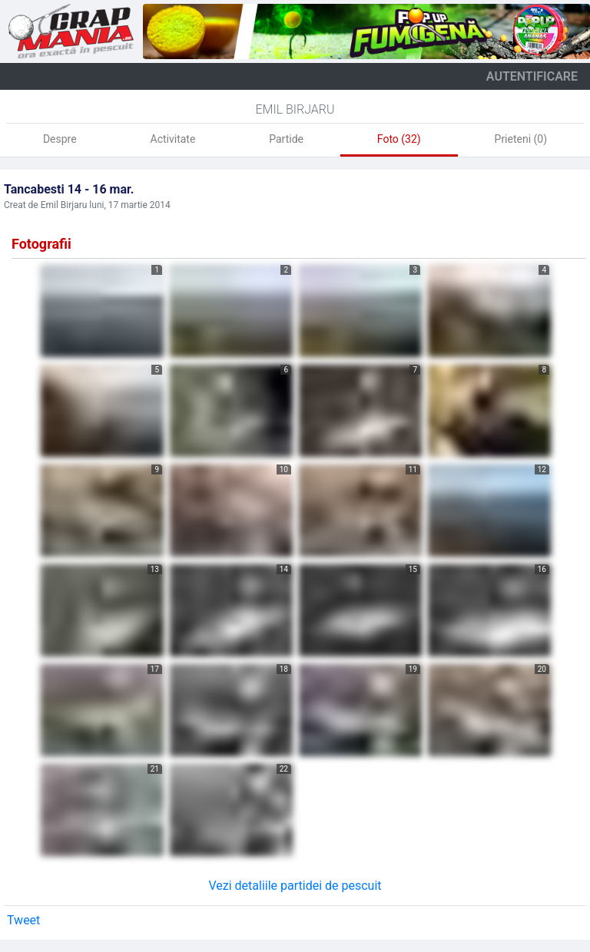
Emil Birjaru (294, 109)
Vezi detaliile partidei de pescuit (294, 885)
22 (284, 769)
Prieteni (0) (521, 139)
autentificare (532, 76)
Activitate (173, 139)
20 (542, 669)
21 (155, 769)
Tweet (23, 920)
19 (413, 669)
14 (284, 569)
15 (413, 569)
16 (542, 569)
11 (413, 469)
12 (542, 469)
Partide (286, 139)
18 (284, 669)
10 (284, 469)
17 (155, 669)
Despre (60, 139)
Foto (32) (399, 139)
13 (155, 569)
